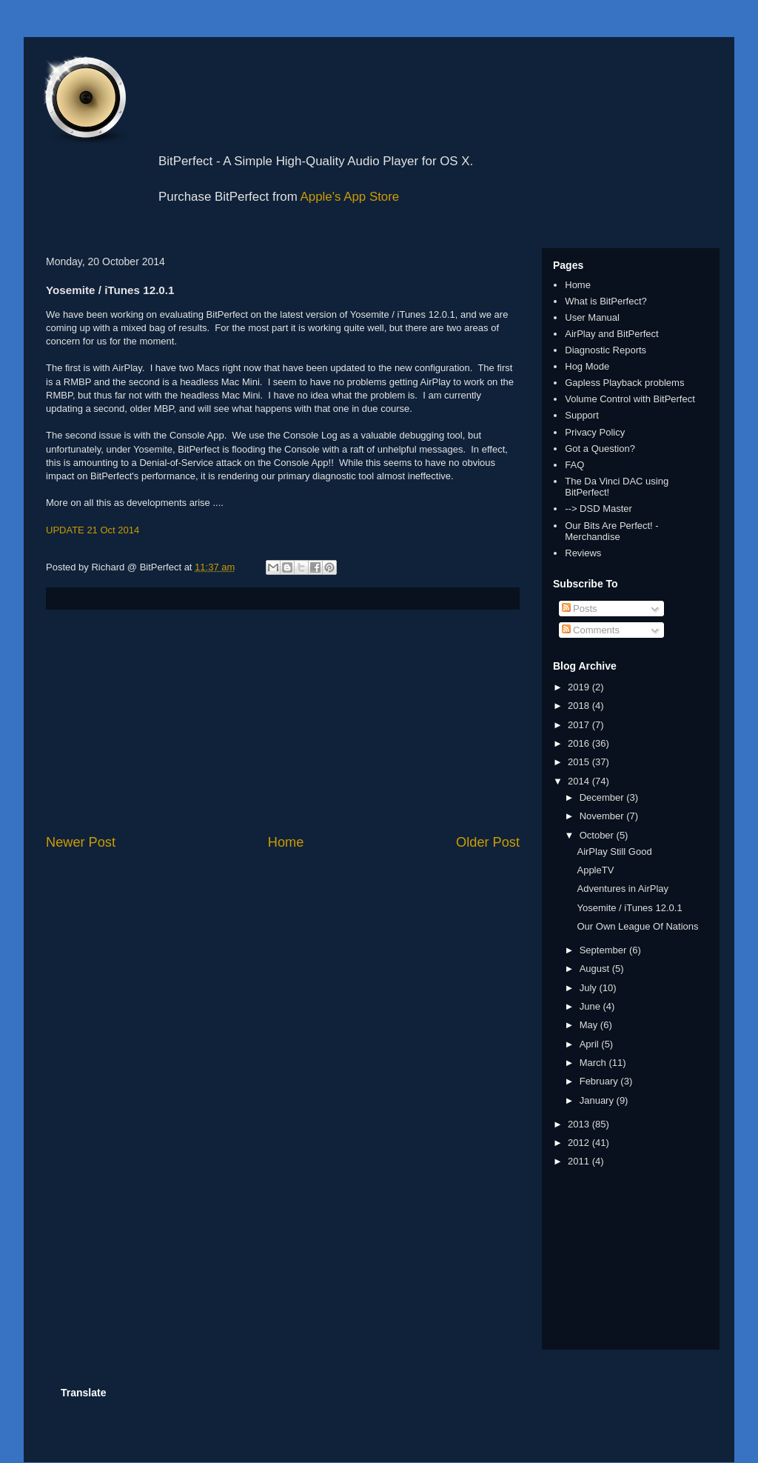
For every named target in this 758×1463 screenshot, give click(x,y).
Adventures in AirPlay (622, 888)
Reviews (583, 553)
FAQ (574, 464)
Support (582, 415)
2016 (580, 743)
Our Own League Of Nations (637, 926)
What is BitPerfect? (606, 301)
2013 (580, 1124)
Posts (579, 608)
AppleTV (595, 870)
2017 (580, 724)
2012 (580, 1142)
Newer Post (80, 842)
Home (286, 842)
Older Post (488, 842)
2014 (580, 781)
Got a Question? (600, 448)
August (596, 968)
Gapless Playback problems (624, 382)
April (591, 1044)
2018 (580, 705)
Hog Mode (587, 366)
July (590, 987)
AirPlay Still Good (614, 851)
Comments (591, 630)
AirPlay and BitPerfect (611, 333)
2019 (580, 687)
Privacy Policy (595, 432)
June (591, 1006)
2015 (580, 761)
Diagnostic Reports (605, 350)
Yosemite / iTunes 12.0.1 (629, 907)
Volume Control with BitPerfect (630, 398)
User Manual (592, 317)
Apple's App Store (350, 197)
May (590, 1024)
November (603, 816)
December (603, 797)
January (598, 1100)
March (594, 1062)
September (604, 950)
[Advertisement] (283, 721)
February (600, 1081)
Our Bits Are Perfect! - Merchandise (611, 531)
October (598, 835)
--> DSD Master (598, 508)
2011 (580, 1161)
